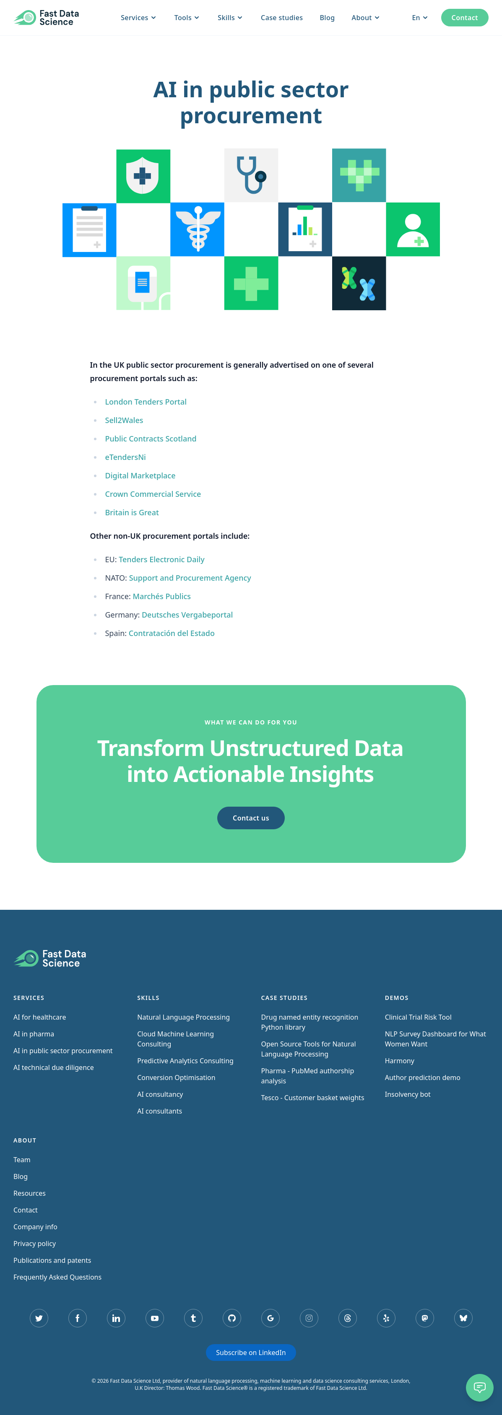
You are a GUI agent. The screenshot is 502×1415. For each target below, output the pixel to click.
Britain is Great (132, 512)
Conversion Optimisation (176, 1077)
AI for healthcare (39, 1017)
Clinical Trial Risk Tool (418, 1017)
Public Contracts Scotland (150, 439)
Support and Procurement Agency (190, 578)
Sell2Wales (124, 420)
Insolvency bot (408, 1094)
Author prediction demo (422, 1077)
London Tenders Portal (146, 402)
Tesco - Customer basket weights (312, 1097)
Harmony (399, 1060)
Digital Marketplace (140, 475)
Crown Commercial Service (153, 494)
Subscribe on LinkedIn (251, 1352)
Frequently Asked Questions (57, 1277)
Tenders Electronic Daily (162, 559)
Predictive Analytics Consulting (185, 1060)
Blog (327, 17)
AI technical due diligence (53, 1067)
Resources (29, 1193)
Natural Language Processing (183, 1017)
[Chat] (480, 1388)
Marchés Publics (162, 596)
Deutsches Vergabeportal (187, 615)
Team (22, 1159)
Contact (465, 17)
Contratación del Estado (172, 633)
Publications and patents (52, 1260)
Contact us (251, 818)
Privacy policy (34, 1243)
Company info (35, 1226)
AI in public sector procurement (63, 1050)
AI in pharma (33, 1034)
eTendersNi (125, 457)
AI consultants (159, 1111)
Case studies (282, 17)
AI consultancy (160, 1094)
